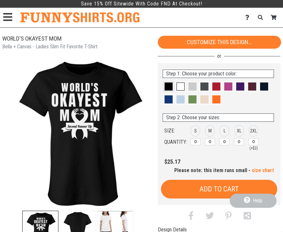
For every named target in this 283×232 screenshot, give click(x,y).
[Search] (262, 18)
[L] (224, 141)
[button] (168, 86)
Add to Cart (219, 189)
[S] (195, 141)
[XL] (239, 141)
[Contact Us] (249, 18)
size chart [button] (263, 170)
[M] (210, 141)
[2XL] (253, 141)
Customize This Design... (219, 42)
